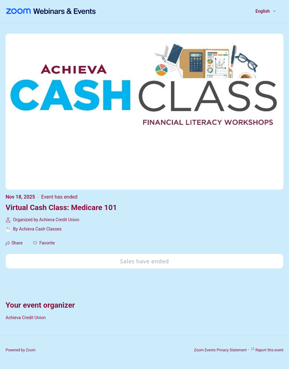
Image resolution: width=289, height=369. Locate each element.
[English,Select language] (266, 11)
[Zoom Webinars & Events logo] (51, 11)
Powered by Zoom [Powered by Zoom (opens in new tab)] (20, 350)
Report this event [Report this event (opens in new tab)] (267, 350)
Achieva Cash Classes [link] (40, 228)
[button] (44, 243)
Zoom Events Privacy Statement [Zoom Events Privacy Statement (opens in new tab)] (220, 350)
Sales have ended (144, 261)
